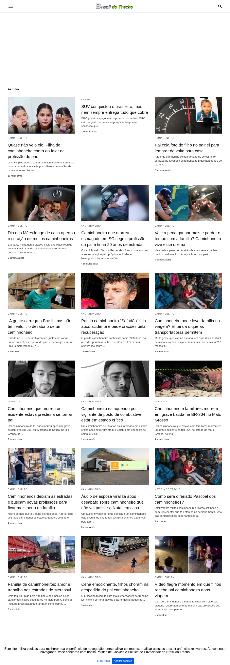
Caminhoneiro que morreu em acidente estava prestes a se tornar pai (39, 413)
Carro (85, 99)
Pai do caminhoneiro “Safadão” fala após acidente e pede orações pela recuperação (113, 326)
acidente (14, 400)
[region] (115, 47)
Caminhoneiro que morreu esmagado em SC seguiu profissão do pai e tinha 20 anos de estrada (114, 238)
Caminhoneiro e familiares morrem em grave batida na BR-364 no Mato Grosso (187, 413)
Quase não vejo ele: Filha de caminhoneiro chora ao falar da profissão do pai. (36, 151)
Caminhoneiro (18, 138)
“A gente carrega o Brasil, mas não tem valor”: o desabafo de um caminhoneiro (39, 326)
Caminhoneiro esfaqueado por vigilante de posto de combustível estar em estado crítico (111, 413)
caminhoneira (164, 575)
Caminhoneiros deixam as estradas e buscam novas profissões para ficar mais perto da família (41, 500)
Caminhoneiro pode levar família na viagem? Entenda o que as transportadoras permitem (187, 326)
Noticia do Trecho (168, 488)
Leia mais (104, 660)
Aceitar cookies (123, 660)
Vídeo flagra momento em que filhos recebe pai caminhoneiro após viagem (187, 588)
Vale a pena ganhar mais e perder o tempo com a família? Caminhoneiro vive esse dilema (187, 238)
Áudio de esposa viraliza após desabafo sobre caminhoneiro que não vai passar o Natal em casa (111, 500)
